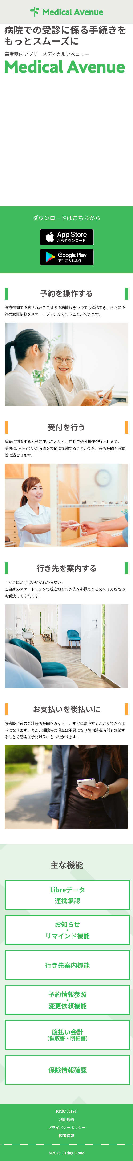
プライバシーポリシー (66, 1127)
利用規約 (66, 1119)
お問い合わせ (66, 1111)
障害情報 (66, 1135)
